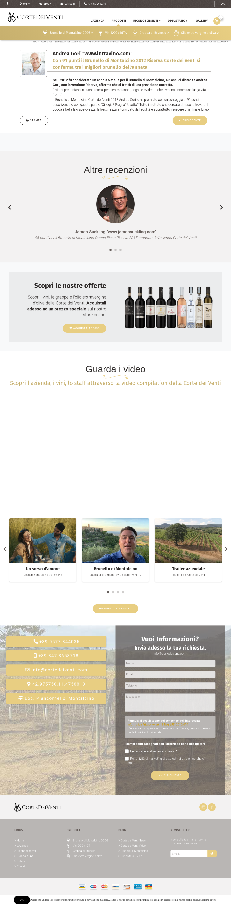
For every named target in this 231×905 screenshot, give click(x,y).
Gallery (21, 861)
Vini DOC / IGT (116, 33)
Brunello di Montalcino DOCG (71, 33)
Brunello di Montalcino (134, 851)
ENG (223, 3)
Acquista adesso (84, 328)
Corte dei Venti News (133, 840)
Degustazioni (178, 20)
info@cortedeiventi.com (56, 670)
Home (34, 42)
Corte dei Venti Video (133, 845)
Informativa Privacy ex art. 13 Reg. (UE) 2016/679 (158, 724)
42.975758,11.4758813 (56, 684)
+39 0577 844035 (56, 641)
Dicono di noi (46, 42)
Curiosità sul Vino (131, 856)
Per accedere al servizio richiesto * (151, 751)
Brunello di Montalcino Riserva (70, 42)
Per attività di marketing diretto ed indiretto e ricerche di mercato (165, 761)
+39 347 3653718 (56, 655)
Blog (44, 3)
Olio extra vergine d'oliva (200, 33)
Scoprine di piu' (208, 899)
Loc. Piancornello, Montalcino (56, 698)
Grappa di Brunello (154, 33)
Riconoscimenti (147, 20)
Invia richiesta (170, 775)
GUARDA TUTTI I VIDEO (115, 608)
